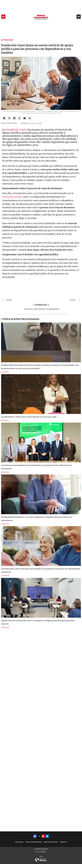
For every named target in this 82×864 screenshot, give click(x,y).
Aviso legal (19, 842)
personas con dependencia (49, 309)
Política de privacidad (34, 842)
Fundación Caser (16, 129)
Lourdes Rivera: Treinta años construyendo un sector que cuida (28, 417)
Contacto (63, 842)
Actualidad (7, 40)
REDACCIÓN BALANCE (9, 123)
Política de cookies (50, 842)
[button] (3, 17)
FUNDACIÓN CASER (31, 309)
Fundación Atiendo (12, 196)
